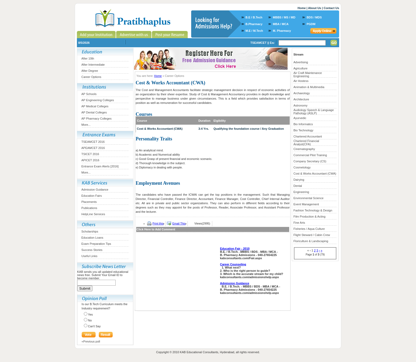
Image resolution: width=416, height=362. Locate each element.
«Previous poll (91, 341)
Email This (179, 223)
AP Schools (89, 94)
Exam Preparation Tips (96, 243)
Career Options (91, 76)
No (90, 320)
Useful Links (89, 256)
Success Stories (92, 249)
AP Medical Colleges (94, 106)
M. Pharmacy (282, 30)
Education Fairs (91, 195)
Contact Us (331, 8)
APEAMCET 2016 (93, 147)
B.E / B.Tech (253, 17)
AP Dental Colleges (94, 112)
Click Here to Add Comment (155, 229)
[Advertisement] (177, 274)
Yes (90, 314)
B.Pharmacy (253, 24)
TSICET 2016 (90, 154)
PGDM (311, 24)
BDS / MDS (314, 17)
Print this (157, 223)
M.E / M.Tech (254, 30)
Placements (89, 201)
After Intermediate (93, 64)
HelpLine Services (93, 214)
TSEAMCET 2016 (93, 141)
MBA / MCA (281, 24)
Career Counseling (233, 264)
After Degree (89, 70)
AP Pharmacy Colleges (96, 118)
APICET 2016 (90, 160)
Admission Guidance (94, 189)
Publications (89, 208)
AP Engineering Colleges (97, 100)
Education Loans (92, 237)
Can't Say (94, 326)
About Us (314, 8)
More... (86, 124)
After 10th (87, 58)
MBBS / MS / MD (284, 17)
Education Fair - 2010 (235, 248)
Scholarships (89, 231)
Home (301, 8)
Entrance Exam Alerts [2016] (100, 166)
